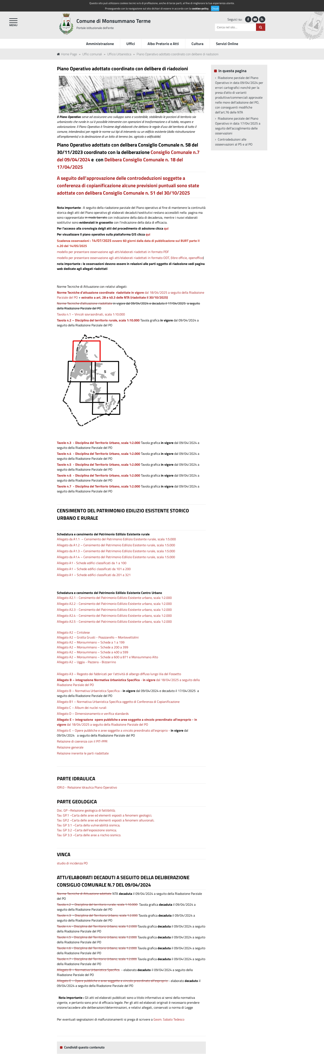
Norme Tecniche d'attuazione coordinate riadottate (93, 292)
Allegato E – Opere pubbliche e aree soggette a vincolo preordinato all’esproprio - (114, 730)
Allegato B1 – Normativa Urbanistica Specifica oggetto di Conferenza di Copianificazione (118, 701)
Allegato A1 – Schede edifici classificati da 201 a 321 (94, 574)
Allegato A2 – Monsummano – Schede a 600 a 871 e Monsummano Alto (107, 657)
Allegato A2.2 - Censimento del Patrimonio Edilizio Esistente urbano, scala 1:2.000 (114, 603)
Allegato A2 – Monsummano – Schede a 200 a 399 (92, 647)
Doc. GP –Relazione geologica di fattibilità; (86, 810)
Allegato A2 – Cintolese (73, 632)
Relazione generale (70, 747)
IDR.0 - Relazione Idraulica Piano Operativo (87, 787)
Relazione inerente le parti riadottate (83, 753)
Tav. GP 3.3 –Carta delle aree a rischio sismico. (89, 835)
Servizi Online (227, 43)
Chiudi (215, 8)
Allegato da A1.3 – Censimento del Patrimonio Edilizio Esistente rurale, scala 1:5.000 (116, 551)
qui (166, 228)
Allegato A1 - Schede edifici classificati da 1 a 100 (91, 562)
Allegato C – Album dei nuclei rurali (81, 707)
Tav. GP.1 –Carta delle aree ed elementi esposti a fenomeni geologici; (104, 815)
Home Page (67, 54)
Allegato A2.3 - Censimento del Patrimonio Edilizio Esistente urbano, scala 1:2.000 (114, 609)
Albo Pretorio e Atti (163, 43)
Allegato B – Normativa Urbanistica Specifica (88, 690)
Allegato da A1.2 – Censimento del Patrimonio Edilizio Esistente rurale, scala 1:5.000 (116, 545)
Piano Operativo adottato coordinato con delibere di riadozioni (177, 54)
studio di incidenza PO (72, 863)
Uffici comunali (92, 54)
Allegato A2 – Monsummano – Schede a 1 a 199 (91, 642)
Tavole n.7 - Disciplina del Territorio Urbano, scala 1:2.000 (98, 486)
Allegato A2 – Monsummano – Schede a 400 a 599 (92, 652)
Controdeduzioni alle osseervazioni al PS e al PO (234, 142)
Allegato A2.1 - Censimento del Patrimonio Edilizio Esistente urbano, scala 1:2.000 (114, 597)
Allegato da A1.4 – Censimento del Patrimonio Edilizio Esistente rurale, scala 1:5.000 (116, 556)
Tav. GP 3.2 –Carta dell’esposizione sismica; (87, 830)
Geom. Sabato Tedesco (168, 1019)
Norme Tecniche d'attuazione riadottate (84, 303)
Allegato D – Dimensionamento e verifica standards (93, 713)
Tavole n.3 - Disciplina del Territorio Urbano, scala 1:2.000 (98, 442)
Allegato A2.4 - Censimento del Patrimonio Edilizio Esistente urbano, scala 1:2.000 (114, 615)
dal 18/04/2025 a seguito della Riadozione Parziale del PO (127, 722)
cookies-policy (200, 8)
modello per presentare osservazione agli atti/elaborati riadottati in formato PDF (113, 251)
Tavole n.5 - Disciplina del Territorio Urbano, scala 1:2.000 (98, 464)
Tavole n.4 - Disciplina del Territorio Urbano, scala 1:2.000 (97, 926)
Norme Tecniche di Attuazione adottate (84, 893)
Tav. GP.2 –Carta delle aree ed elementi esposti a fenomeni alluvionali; (105, 820)
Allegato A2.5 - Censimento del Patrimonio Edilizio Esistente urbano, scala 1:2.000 (114, 621)
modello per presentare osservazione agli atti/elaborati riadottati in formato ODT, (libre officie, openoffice (130, 257)
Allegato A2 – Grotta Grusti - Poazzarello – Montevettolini (98, 637)
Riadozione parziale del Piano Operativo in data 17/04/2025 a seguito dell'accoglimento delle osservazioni (237, 126)
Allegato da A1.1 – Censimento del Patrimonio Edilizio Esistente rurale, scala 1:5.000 (116, 539)
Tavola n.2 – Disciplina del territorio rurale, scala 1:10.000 (98, 320)
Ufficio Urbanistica (119, 54)
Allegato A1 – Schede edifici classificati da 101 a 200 (94, 568)
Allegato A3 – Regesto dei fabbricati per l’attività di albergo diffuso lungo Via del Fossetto (119, 673)
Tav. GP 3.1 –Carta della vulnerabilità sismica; (88, 825)
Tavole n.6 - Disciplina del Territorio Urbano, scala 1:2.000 (98, 475)
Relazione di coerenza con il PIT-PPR (82, 741)
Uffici (130, 43)
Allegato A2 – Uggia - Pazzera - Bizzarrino (86, 661)
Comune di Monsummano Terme (113, 21)
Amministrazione (100, 43)
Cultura (197, 43)
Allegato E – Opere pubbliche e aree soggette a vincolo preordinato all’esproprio (112, 980)
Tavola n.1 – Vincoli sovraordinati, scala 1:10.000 (91, 314)
